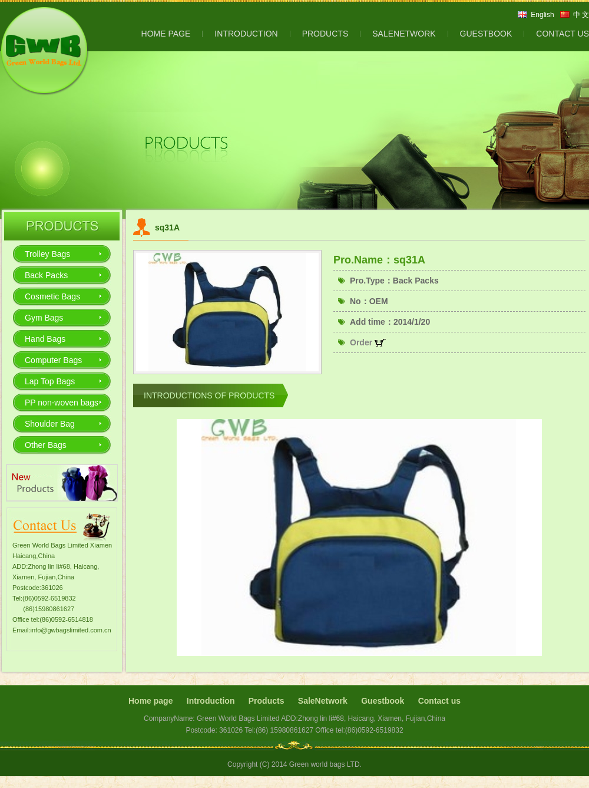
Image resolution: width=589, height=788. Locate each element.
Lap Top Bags (50, 381)
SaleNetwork (323, 700)
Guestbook (382, 700)
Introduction (211, 700)
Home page (150, 700)
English (542, 15)
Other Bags (46, 445)
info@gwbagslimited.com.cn (71, 630)
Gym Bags (44, 317)
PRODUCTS (325, 33)
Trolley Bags (47, 254)
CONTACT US (562, 33)
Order (368, 342)
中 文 (581, 15)
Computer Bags (53, 360)
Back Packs (46, 275)
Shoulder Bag (50, 423)
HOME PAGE (166, 33)
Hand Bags (45, 339)
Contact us (439, 700)
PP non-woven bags (61, 402)
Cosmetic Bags (52, 296)
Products (266, 700)
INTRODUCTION (245, 33)
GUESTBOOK (486, 33)
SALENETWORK (403, 33)
